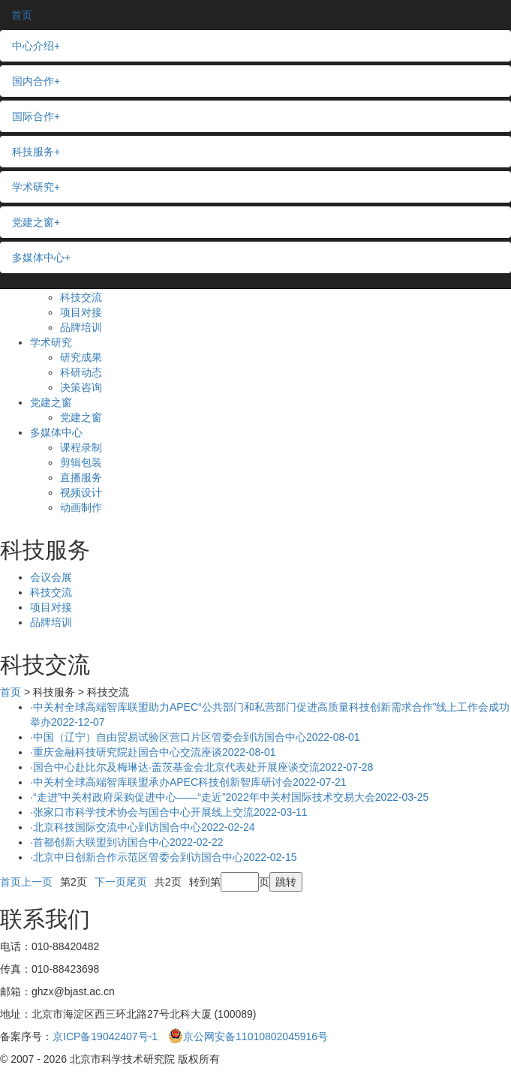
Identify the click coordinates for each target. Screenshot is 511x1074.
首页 (21, 15)
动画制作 (81, 507)
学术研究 (51, 342)
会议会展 (51, 577)
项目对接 (81, 312)
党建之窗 (51, 402)
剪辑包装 (81, 462)
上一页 (37, 882)
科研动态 (81, 372)
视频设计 (81, 492)
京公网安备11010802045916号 (248, 1036)
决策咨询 (81, 387)
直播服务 (81, 477)
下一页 (110, 882)
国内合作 (36, 81)
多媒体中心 (56, 432)
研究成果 (81, 357)
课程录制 (81, 447)
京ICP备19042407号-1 (105, 1036)
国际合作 (36, 116)
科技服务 (36, 152)
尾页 (136, 882)
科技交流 (81, 297)
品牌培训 (81, 327)
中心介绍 (36, 46)
